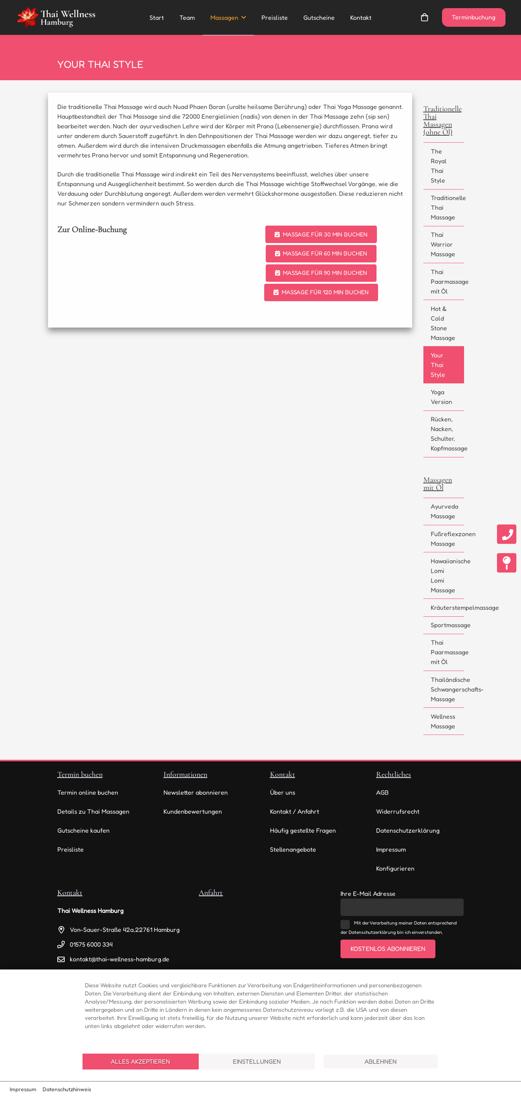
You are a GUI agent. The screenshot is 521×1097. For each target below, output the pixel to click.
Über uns (282, 792)
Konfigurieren (395, 868)
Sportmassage (447, 625)
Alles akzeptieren (140, 1061)
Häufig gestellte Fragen (303, 830)
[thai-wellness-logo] (55, 17)
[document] (260, 1010)
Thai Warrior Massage (443, 244)
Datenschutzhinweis (67, 1089)
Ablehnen (381, 1061)
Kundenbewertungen (192, 811)
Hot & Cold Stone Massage (443, 323)
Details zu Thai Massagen (93, 811)
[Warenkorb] (424, 17)
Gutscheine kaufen (83, 830)
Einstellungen (257, 1061)
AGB (382, 792)
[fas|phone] (506, 534)
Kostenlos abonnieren (388, 948)
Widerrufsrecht (398, 811)
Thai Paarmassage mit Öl (447, 281)
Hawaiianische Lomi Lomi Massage (447, 575)
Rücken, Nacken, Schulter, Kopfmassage (447, 433)
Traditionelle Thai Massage (447, 207)
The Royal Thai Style (439, 165)
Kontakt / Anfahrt (294, 811)
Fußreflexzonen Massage (447, 538)
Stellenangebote (293, 849)
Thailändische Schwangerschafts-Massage (447, 689)
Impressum (391, 849)
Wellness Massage (443, 721)
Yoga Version (441, 396)
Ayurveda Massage (444, 511)
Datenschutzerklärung (408, 830)
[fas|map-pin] (506, 563)
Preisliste (70, 849)
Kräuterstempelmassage (447, 607)
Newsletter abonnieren (195, 792)
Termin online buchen (87, 792)
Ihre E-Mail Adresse (367, 893)
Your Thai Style (438, 364)
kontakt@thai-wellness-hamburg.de (119, 959)
